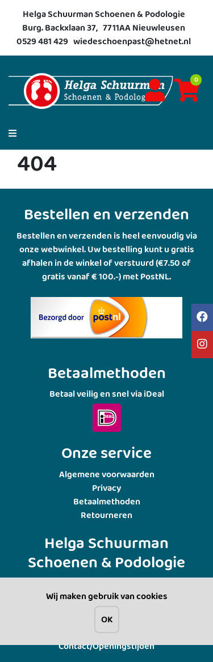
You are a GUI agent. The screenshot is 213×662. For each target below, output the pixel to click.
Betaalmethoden (106, 501)
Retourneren (106, 514)
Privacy (106, 487)
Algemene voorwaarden (106, 474)
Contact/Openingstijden (106, 645)
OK (106, 619)
